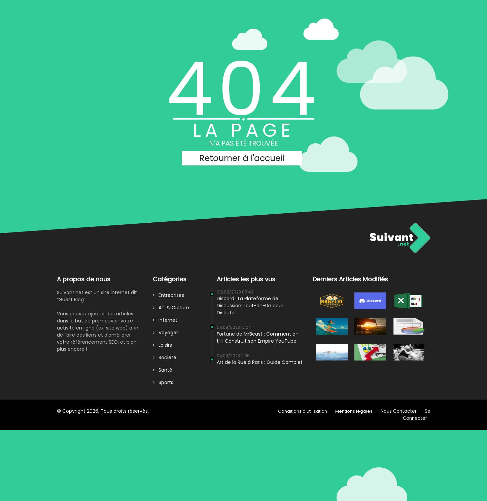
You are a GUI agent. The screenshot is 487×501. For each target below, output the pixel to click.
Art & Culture (171, 307)
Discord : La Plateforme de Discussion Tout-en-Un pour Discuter (250, 305)
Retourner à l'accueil (242, 158)
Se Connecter (416, 414)
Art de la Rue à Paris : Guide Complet (260, 362)
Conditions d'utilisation (302, 411)
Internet (165, 320)
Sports (163, 382)
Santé (162, 370)
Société (164, 357)
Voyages (166, 332)
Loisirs (162, 345)
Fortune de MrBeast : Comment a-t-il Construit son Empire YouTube (257, 337)
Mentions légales (354, 411)
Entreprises (168, 295)
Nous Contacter (399, 411)
